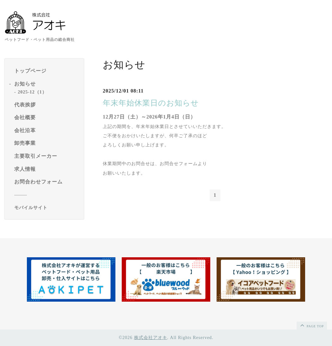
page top (311, 325)
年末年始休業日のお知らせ (151, 103)
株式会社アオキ (150, 337)
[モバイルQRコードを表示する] (46, 207)
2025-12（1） (32, 92)
